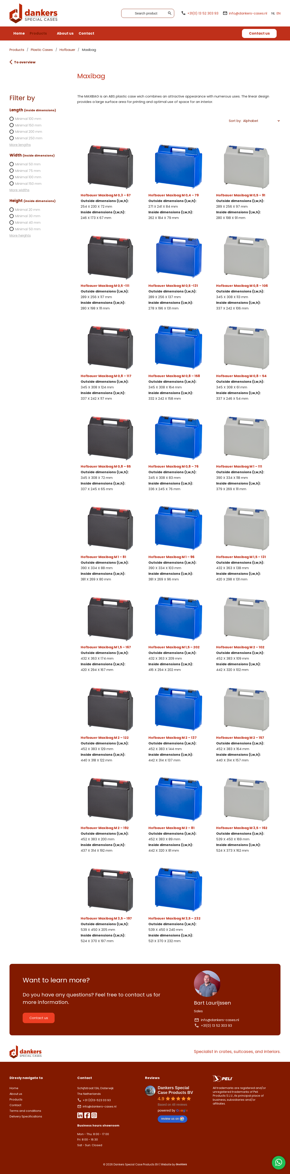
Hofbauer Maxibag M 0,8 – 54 (243, 363)
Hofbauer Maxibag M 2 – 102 (243, 634)
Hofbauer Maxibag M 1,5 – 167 (112, 634)
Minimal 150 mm (29, 125)
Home (19, 33)
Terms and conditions (29, 1111)
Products (38, 33)
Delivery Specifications (29, 1116)
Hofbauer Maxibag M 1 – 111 (243, 453)
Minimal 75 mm (29, 171)
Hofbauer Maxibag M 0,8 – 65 (112, 453)
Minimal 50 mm (29, 164)
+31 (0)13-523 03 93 (96, 1100)
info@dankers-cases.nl (241, 13)
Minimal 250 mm (29, 138)
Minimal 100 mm (29, 118)
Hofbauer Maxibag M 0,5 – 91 (243, 182)
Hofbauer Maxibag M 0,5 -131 (178, 272)
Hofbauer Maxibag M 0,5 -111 (112, 272)
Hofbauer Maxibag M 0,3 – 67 (112, 182)
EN (275, 13)
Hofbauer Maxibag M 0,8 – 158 (178, 363)
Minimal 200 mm (29, 131)
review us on (172, 1119)
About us (65, 33)
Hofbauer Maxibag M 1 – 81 (112, 543)
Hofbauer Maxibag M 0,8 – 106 (243, 272)
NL (269, 13)
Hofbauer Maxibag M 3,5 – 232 (178, 905)
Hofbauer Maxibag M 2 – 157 (243, 724)
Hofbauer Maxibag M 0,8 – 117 (112, 363)
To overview (26, 61)
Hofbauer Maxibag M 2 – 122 (112, 724)
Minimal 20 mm (28, 209)
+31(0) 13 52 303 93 (196, 13)
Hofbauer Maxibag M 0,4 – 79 (178, 182)
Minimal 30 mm (28, 216)
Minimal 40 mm (29, 222)
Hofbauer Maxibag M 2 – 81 (178, 814)
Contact (86, 33)
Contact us (259, 33)
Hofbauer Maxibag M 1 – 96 (178, 543)
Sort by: (231, 121)
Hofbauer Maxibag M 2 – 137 (178, 724)
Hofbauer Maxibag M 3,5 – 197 (112, 905)
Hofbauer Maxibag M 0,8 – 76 (178, 453)
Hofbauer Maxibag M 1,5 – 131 (243, 543)
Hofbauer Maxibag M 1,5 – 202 (178, 634)
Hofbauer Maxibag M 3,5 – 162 (243, 814)
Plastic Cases (46, 50)
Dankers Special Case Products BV (175, 1090)
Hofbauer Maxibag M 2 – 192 (112, 814)
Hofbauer (71, 50)
